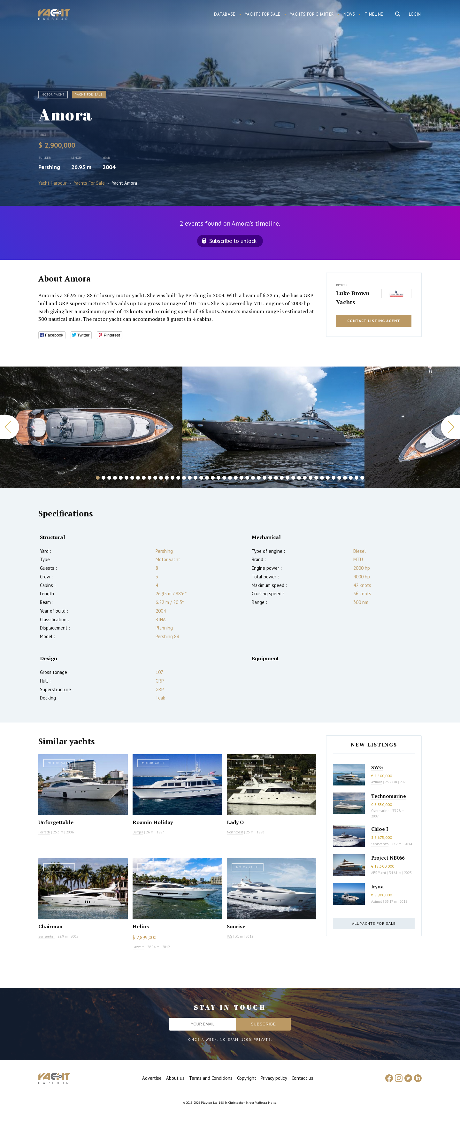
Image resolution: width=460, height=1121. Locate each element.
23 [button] (224, 478)
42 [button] (333, 478)
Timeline (373, 14)
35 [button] (293, 478)
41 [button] (328, 478)
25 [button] (236, 478)
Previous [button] (9, 427)
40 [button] (322, 478)
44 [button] (345, 478)
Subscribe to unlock (233, 240)
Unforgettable (55, 822)
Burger (138, 832)
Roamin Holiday (153, 822)
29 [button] (259, 478)
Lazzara (138, 947)
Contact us (302, 1078)
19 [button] (201, 478)
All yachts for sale (373, 923)
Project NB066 (387, 857)
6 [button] (126, 478)
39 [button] (316, 478)
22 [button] (218, 478)
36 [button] (299, 478)
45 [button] (351, 478)
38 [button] (310, 478)
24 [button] (230, 478)
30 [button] (264, 478)
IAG (229, 936)
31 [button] (270, 478)
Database (224, 14)
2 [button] (103, 478)
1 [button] (98, 478)
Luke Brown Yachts (353, 297)
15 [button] (178, 478)
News (349, 14)
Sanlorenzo (379, 844)
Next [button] (450, 427)
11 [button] (155, 478)
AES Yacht (378, 872)
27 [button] (247, 478)
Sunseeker (46, 936)
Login (415, 14)
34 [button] (287, 478)
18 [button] (195, 478)
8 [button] (138, 478)
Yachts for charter (312, 14)
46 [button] (356, 478)
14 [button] (172, 478)
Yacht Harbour (54, 15)
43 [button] (339, 478)
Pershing (49, 167)
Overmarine (380, 810)
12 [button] (161, 478)
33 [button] (282, 478)
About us (175, 1078)
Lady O (235, 822)
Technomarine (388, 796)
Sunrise (236, 926)
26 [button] (241, 478)
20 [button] (207, 478)
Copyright (246, 1078)
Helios (141, 926)
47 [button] (362, 478)
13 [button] (167, 478)
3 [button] (109, 478)
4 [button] (115, 478)
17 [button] (190, 478)
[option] (91, 427)
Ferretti (44, 832)
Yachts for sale (262, 14)
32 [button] (276, 478)
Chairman (50, 926)
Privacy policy (274, 1078)
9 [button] (144, 478)
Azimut (376, 782)
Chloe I (379, 829)
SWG (377, 767)
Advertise (152, 1078)
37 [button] (305, 478)
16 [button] (184, 478)
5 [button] (121, 478)
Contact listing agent (373, 320)
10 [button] (149, 478)
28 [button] (253, 478)
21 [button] (213, 478)
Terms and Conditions (211, 1078)
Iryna (377, 886)
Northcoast (235, 832)
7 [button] (132, 478)
